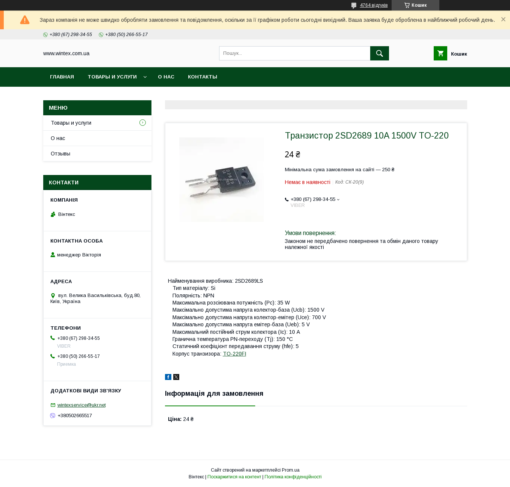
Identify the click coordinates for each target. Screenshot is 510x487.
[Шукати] (379, 53)
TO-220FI (234, 354)
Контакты (202, 77)
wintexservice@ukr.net (82, 405)
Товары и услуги (112, 77)
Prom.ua (291, 470)
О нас (166, 77)
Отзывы (60, 154)
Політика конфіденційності (293, 476)
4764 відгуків (374, 5)
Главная (62, 77)
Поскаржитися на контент (234, 476)
